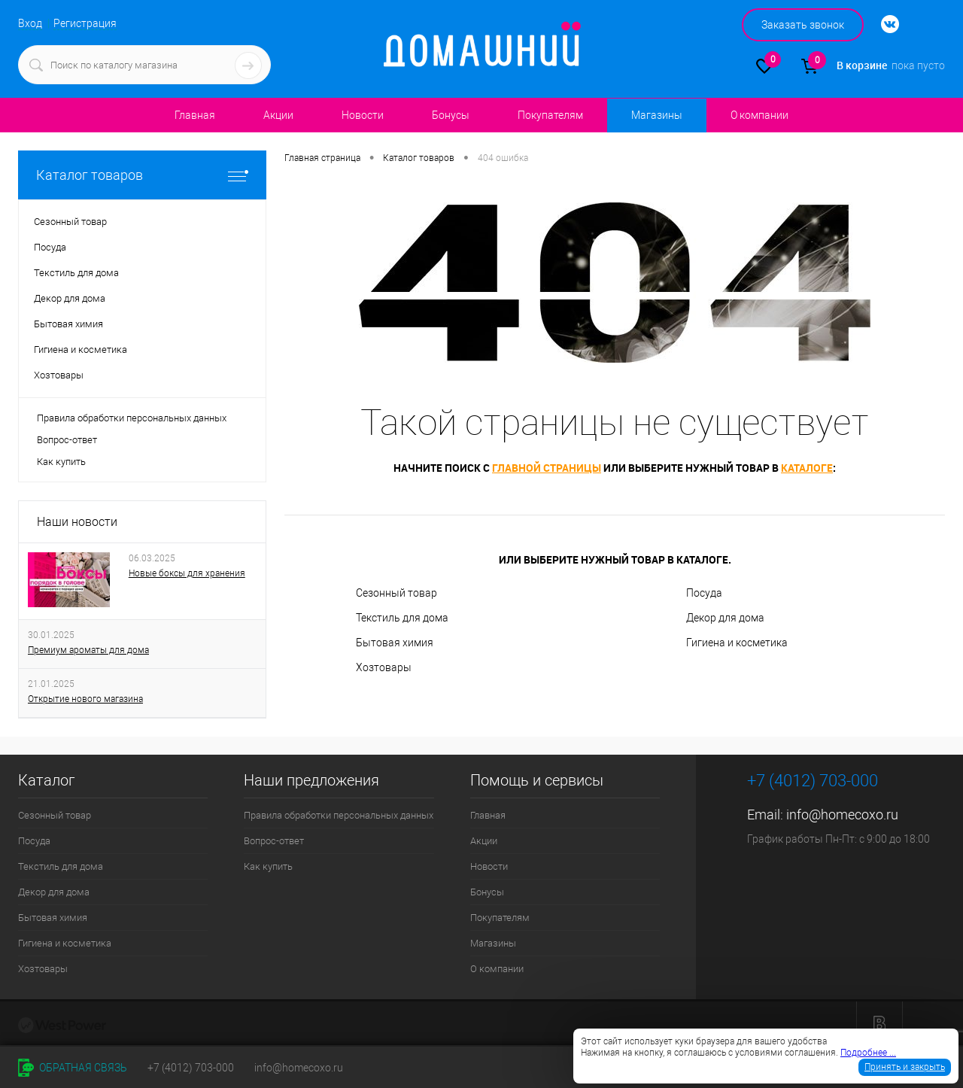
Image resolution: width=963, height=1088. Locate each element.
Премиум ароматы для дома (88, 650)
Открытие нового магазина (85, 699)
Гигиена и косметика (737, 643)
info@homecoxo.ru (842, 814)
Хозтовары (384, 667)
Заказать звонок (802, 25)
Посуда (704, 593)
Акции (278, 115)
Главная (195, 115)
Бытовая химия (394, 643)
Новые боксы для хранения (187, 573)
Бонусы (450, 115)
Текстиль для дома (402, 618)
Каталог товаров (142, 174)
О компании (759, 115)
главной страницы (546, 467)
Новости (363, 115)
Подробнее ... (868, 1052)
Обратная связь (72, 1068)
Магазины (656, 115)
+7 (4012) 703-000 (190, 1068)
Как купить (61, 461)
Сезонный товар (396, 593)
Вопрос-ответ (67, 439)
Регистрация (85, 23)
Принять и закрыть (904, 1067)
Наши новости (77, 522)
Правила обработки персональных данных (131, 418)
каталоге (807, 467)
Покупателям (550, 115)
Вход (30, 23)
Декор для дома (725, 618)
